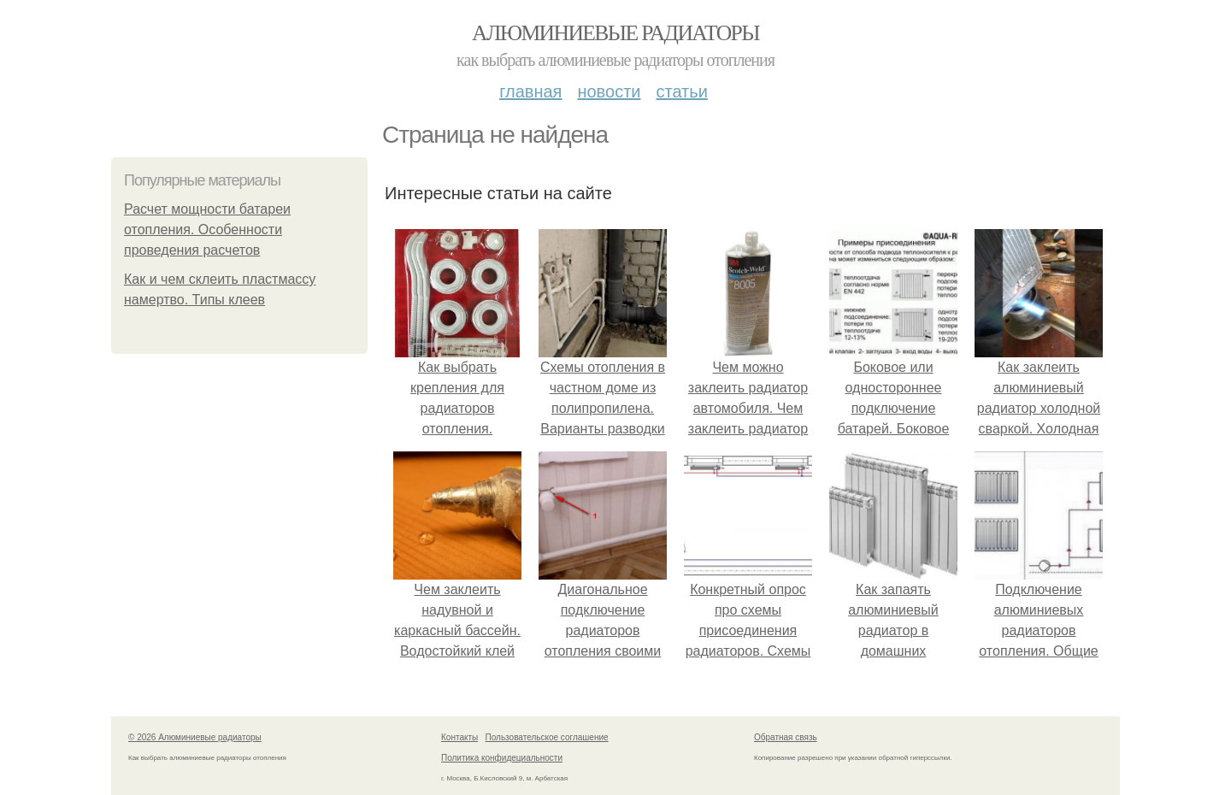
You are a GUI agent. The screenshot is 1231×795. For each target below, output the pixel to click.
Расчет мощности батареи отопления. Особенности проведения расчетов (207, 229)
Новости (608, 91)
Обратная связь (785, 737)
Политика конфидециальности (501, 758)
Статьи (681, 91)
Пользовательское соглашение (547, 737)
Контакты (459, 737)
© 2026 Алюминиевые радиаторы (195, 737)
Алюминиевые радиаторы (615, 33)
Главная (530, 91)
